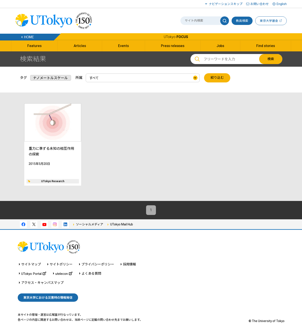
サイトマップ (31, 264)
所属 (78, 78)
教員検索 (242, 21)
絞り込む (217, 78)
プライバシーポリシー (97, 264)
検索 (270, 59)
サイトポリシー (61, 264)
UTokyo (176, 37)
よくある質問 (91, 273)
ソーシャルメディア (89, 224)
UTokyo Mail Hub (121, 224)
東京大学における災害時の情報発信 (47, 297)
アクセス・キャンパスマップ (42, 282)
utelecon (63, 273)
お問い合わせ (259, 3)
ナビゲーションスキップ (226, 3)
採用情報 (129, 264)
